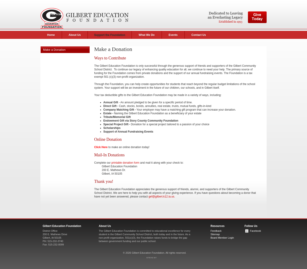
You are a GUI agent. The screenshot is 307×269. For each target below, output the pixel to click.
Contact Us (198, 35)
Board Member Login (222, 237)
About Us (75, 35)
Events (173, 35)
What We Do (147, 35)
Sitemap (215, 234)
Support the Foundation (109, 35)
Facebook (255, 230)
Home (51, 35)
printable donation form (125, 162)
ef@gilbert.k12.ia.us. (162, 196)
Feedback (216, 230)
